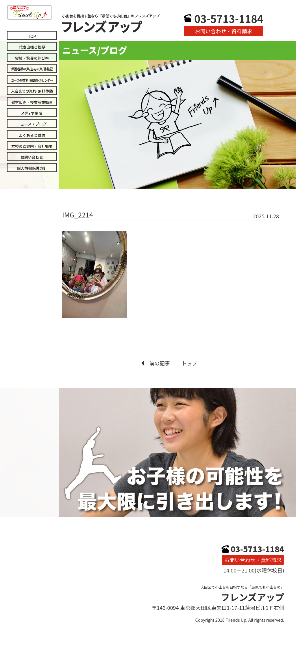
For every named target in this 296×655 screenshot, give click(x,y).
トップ (189, 363)
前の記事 (159, 363)
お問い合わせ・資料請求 (223, 31)
